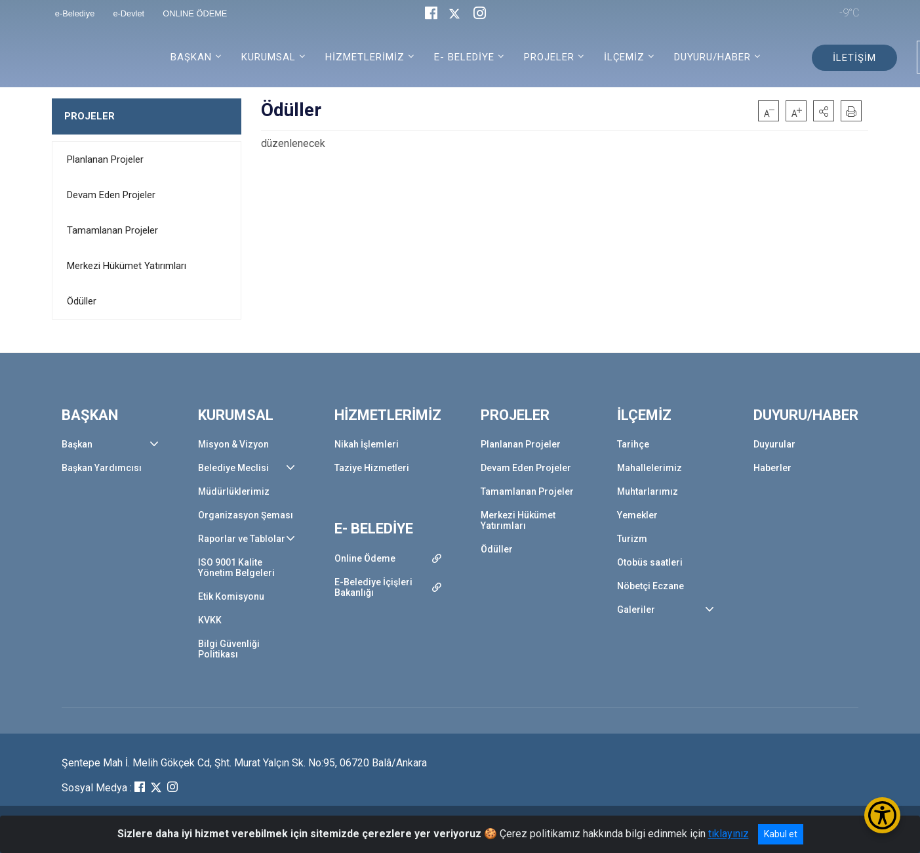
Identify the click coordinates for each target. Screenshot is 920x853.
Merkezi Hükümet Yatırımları (126, 266)
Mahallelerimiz (649, 468)
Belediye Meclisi (233, 468)
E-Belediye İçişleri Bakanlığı (373, 587)
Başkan (77, 444)
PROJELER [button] (549, 57)
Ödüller (81, 301)
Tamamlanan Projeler (112, 230)
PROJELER (89, 116)
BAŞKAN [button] (191, 57)
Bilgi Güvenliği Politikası (229, 648)
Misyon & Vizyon (233, 444)
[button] (823, 110)
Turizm (632, 538)
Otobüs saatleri (650, 562)
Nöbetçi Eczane (650, 586)
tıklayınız (728, 833)
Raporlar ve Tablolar (241, 538)
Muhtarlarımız (647, 491)
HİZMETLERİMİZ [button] (365, 57)
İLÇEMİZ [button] (624, 57)
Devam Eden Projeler (111, 195)
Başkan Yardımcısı (102, 468)
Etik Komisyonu (231, 596)
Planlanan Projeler (105, 159)
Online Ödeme (364, 558)
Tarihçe (633, 444)
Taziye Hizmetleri (371, 468)
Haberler (772, 468)
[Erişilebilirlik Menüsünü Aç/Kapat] (882, 815)
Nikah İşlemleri (366, 444)
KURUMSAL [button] (268, 57)
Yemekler (637, 515)
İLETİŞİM (854, 58)
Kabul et (780, 834)
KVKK (210, 620)
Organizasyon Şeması (245, 515)
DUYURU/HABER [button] (712, 57)
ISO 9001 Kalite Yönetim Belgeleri (236, 567)
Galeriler (636, 609)
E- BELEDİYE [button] (464, 57)
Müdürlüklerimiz (234, 491)
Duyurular (774, 444)
